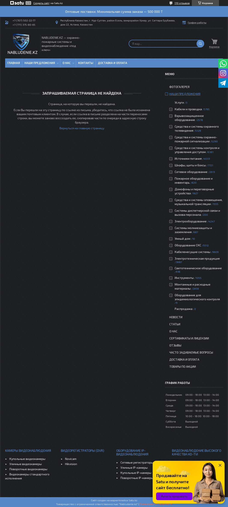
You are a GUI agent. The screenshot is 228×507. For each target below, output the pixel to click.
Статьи (174, 324)
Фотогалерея (179, 87)
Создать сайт (41, 2)
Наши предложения (39, 63)
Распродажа (183, 309)
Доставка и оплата (112, 63)
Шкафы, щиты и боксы (190, 165)
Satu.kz (133, 500)
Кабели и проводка (188, 109)
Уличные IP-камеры (134, 467)
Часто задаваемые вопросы (191, 352)
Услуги (179, 102)
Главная (13, 63)
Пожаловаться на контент (156, 504)
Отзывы (175, 345)
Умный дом (182, 238)
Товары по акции (182, 366)
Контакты (85, 63)
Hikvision (71, 464)
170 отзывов (182, 2)
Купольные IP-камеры (136, 472)
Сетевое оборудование (191, 172)
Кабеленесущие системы (192, 252)
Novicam (70, 459)
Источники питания (188, 158)
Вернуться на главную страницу (82, 128)
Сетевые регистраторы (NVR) (141, 462)
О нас (67, 63)
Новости (175, 317)
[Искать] (200, 44)
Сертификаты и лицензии (189, 338)
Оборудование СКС (188, 245)
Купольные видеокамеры (27, 459)
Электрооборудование (191, 221)
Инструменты (184, 278)
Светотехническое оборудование (198, 268)
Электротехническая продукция (197, 258)
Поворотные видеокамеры (28, 469)
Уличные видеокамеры (25, 464)
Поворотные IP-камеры (137, 478)
